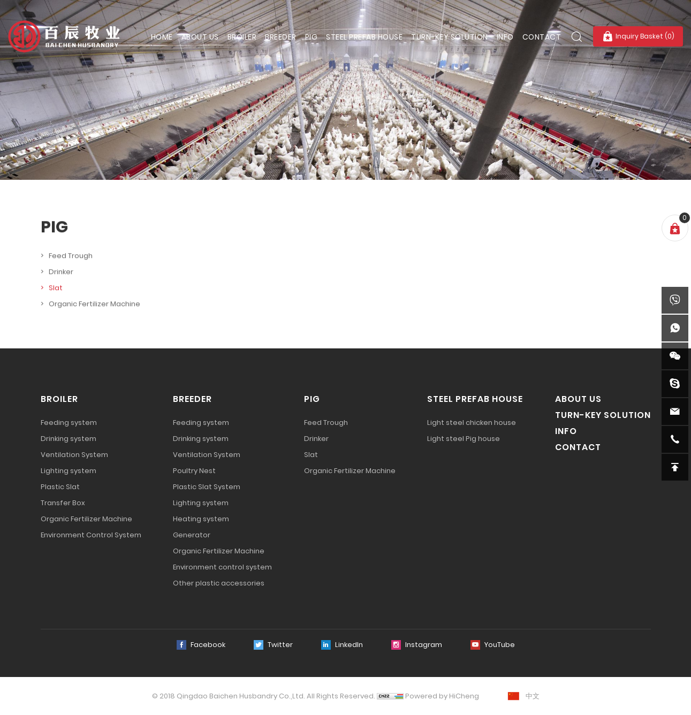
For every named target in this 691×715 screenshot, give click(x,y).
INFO (505, 37)
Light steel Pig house (463, 438)
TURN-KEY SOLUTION (449, 37)
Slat (56, 294)
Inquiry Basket (645, 36)
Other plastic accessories (218, 583)
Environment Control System (91, 535)
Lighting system (68, 471)
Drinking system (68, 438)
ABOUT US (200, 37)
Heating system (201, 519)
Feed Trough (71, 262)
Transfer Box (63, 503)
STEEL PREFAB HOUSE (364, 37)
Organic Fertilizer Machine (94, 310)
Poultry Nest (194, 471)
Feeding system (69, 422)
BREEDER (281, 37)
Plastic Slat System (206, 487)
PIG (311, 37)
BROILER (242, 37)
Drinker (61, 278)
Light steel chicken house (471, 422)
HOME (162, 37)
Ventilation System (74, 455)
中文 (533, 696)
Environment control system (222, 567)
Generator (191, 535)
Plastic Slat (60, 487)
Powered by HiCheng (442, 696)
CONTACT (541, 37)
